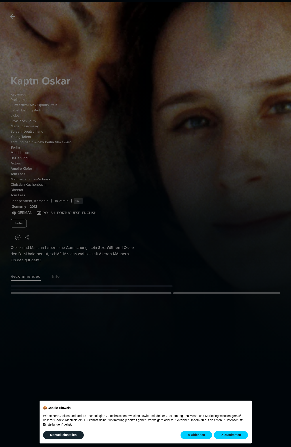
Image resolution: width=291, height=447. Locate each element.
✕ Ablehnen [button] (196, 435)
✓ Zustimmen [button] (231, 435)
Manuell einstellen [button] (63, 435)
